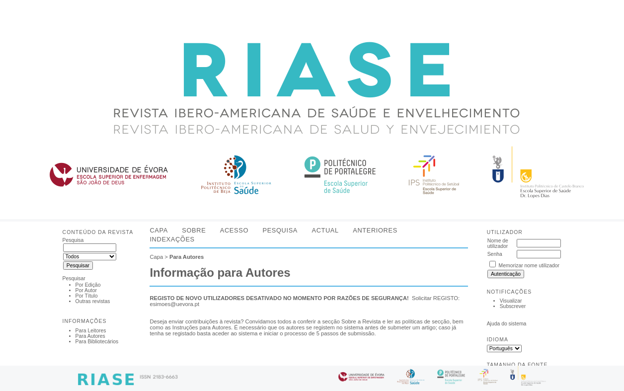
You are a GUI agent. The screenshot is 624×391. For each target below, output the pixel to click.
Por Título (87, 296)
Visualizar (511, 301)
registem (324, 327)
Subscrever (513, 306)
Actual (325, 230)
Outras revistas (93, 301)
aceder (220, 333)
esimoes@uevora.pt (174, 304)
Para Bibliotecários (97, 341)
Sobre (194, 230)
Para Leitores (91, 330)
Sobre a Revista (361, 321)
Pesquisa (280, 230)
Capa (158, 230)
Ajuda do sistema (507, 323)
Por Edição (88, 285)
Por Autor (86, 290)
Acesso (234, 230)
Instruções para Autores (201, 327)
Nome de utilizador (497, 243)
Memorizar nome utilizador (529, 265)
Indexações (172, 239)
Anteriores (375, 230)
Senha (494, 254)
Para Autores (90, 336)
